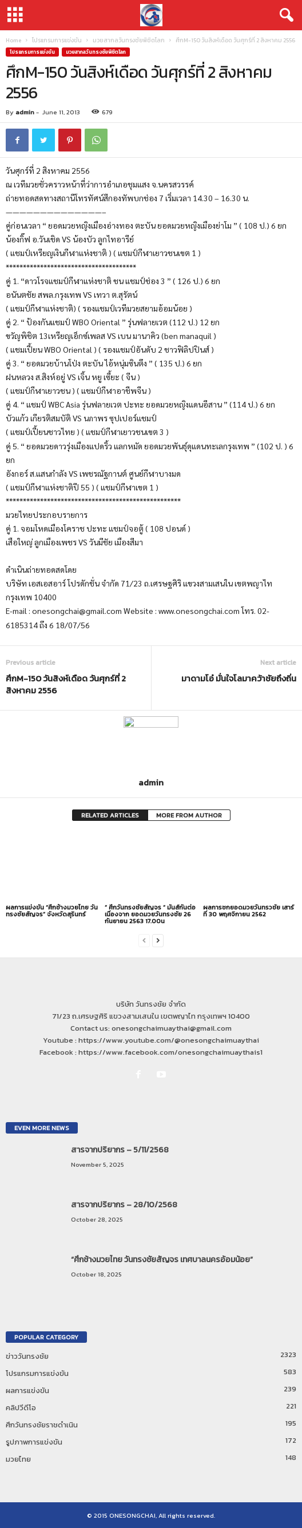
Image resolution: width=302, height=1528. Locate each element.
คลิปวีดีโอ (21, 1407)
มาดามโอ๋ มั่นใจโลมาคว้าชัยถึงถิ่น (238, 678)
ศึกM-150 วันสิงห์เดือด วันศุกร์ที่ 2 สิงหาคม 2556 (66, 684)
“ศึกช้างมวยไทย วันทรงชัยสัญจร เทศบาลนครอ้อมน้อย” (162, 1260)
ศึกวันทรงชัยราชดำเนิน (42, 1424)
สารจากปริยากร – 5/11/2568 (120, 1150)
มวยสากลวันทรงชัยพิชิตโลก (129, 40)
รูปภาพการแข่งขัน (34, 1442)
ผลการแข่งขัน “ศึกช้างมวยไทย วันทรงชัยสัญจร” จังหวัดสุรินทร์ (52, 911)
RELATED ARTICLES (110, 815)
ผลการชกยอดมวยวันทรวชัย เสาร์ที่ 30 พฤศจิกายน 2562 (248, 911)
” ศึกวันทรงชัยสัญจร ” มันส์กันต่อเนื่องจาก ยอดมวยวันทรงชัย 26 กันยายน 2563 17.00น (150, 914)
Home (13, 40)
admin (24, 112)
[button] (284, 15)
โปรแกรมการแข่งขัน (57, 40)
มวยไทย (18, 1459)
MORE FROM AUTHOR (189, 815)
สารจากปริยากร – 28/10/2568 (124, 1205)
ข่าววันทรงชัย (27, 1356)
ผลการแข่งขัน (27, 1390)
